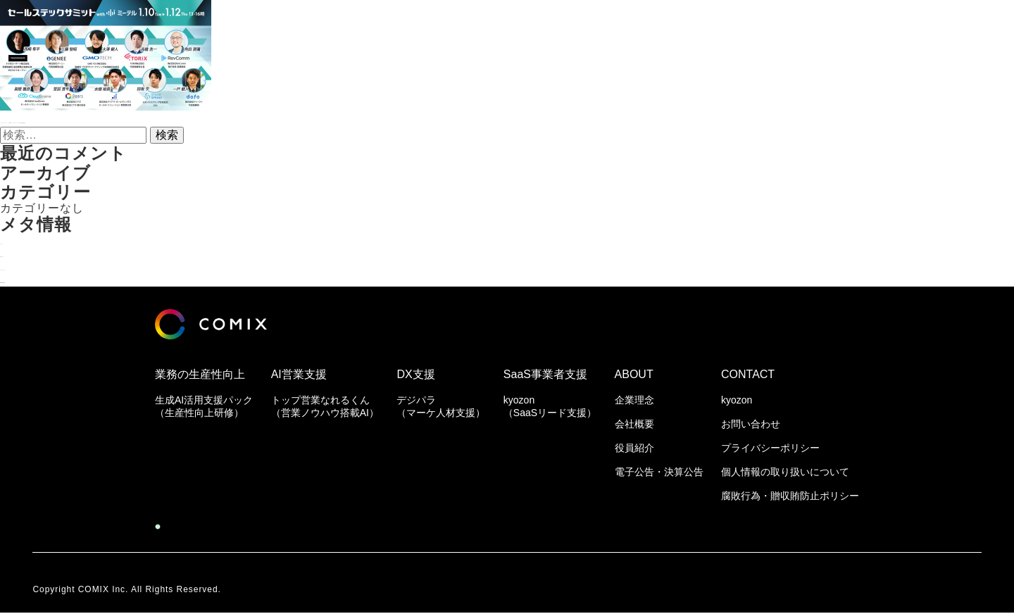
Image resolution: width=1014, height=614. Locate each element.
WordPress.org (42, 279)
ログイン (24, 240)
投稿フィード (36, 253)
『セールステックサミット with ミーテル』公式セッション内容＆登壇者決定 (206, 119)
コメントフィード (48, 266)
